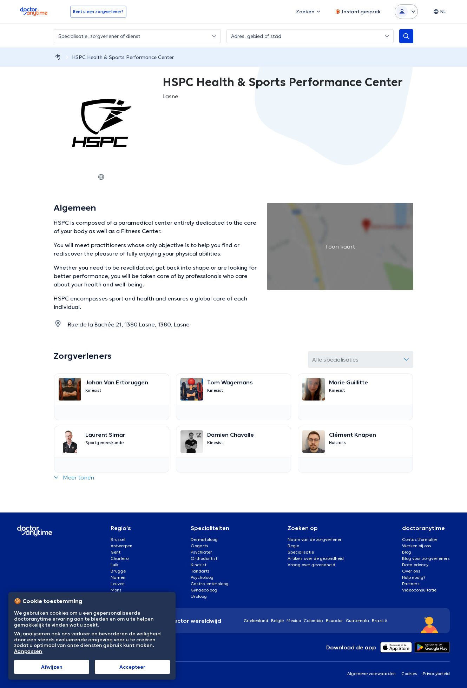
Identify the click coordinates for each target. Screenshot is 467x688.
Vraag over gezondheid (311, 564)
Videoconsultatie (419, 590)
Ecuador (334, 620)
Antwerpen (121, 545)
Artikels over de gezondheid (316, 558)
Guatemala (357, 620)
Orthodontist (204, 558)
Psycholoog (202, 577)
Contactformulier (420, 539)
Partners (411, 583)
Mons (116, 590)
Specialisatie (301, 552)
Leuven (118, 583)
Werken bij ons (416, 545)
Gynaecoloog (204, 590)
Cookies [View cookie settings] (409, 673)
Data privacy (415, 564)
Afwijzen (52, 667)
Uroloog (199, 596)
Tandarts (200, 571)
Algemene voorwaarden (371, 673)
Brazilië (379, 620)
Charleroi (120, 558)
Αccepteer (132, 667)
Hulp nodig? (414, 577)
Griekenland (256, 620)
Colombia (313, 620)
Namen (118, 577)
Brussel (118, 539)
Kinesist (198, 564)
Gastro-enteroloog (210, 583)
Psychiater (201, 552)
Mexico (294, 620)
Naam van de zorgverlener (315, 539)
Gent (115, 552)
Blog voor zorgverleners (426, 558)
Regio (293, 545)
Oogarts (199, 545)
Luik (114, 564)
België (277, 620)
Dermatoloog (204, 539)
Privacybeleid (436, 673)
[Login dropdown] (406, 11)
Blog (406, 552)
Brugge (118, 571)
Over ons (411, 571)
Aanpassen (28, 651)
